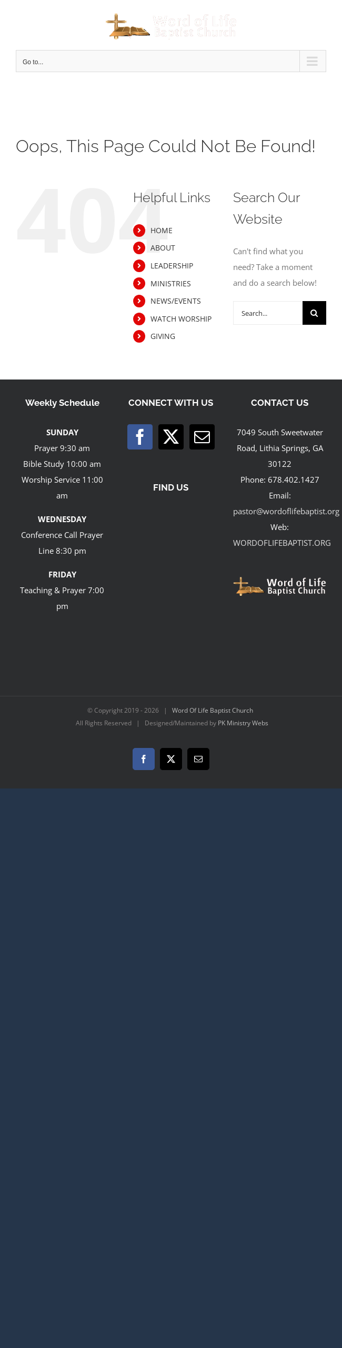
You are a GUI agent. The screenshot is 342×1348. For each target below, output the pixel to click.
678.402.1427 (293, 479)
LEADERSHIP (171, 266)
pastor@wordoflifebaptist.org (286, 511)
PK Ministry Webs (243, 722)
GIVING (162, 336)
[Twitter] (171, 437)
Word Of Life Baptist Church (212, 710)
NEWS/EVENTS (175, 301)
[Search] (314, 313)
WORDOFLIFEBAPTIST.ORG (282, 542)
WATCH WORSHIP (181, 319)
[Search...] (268, 313)
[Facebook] (140, 437)
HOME (161, 230)
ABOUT (162, 248)
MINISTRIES (170, 283)
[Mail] (202, 437)
